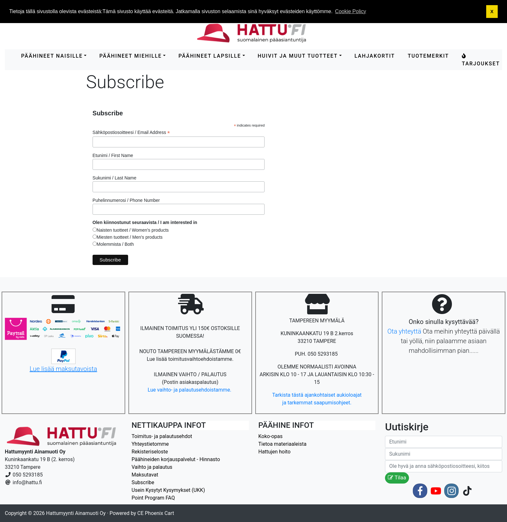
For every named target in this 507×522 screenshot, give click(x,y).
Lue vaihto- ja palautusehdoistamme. (190, 390)
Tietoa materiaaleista (282, 444)
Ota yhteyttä (404, 331)
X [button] (492, 11)
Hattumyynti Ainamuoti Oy (76, 513)
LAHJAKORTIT (375, 56)
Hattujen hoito (274, 452)
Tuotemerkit (428, 56)
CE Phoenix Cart (155, 513)
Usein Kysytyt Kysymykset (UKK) (168, 490)
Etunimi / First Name (113, 155)
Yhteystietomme (150, 444)
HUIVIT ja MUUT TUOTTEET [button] (298, 56)
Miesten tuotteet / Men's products (130, 237)
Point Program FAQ (153, 498)
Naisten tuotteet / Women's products (133, 230)
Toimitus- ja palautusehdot (162, 436)
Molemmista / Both (115, 244)
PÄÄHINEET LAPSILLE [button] (209, 56)
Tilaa (397, 478)
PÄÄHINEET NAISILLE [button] (52, 56)
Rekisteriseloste (150, 452)
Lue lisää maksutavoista (63, 369)
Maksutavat (145, 475)
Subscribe (143, 482)
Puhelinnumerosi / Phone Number (126, 200)
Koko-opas (270, 436)
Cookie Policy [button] (350, 11)
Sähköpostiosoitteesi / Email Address (131, 132)
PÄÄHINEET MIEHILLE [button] (130, 56)
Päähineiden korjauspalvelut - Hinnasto (176, 459)
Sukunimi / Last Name (114, 177)
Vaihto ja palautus (152, 467)
